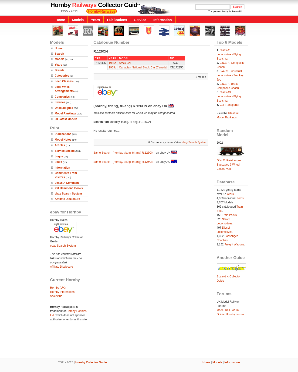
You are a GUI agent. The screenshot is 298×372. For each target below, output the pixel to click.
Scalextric (56, 296)
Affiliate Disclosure (67, 199)
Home (60, 20)
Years (95, 20)
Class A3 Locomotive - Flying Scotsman (229, 96)
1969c (112, 67)
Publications (117, 20)
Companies (62, 96)
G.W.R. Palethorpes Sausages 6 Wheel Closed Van (229, 164)
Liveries (60, 102)
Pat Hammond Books (69, 188)
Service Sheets (64, 150)
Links (58, 162)
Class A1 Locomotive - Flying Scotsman (229, 54)
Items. (240, 198)
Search (59, 53)
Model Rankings (65, 113)
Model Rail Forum (228, 310)
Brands (59, 70)
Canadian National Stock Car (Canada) (143, 67)
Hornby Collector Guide (91, 362)
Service (140, 20)
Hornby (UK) (58, 287)
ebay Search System (68, 193)
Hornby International (62, 292)
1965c (112, 63)
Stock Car (125, 63)
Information (162, 20)
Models (78, 20)
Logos (59, 156)
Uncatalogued (64, 108)
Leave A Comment (67, 182)
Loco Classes (64, 81)
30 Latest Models (66, 119)
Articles (60, 145)
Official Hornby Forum (230, 314)
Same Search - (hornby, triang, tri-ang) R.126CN (123, 152)
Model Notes (63, 139)
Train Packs (229, 215)
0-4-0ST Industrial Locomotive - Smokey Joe (230, 75)
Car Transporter (229, 104)
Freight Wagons (234, 244)
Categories (62, 75)
